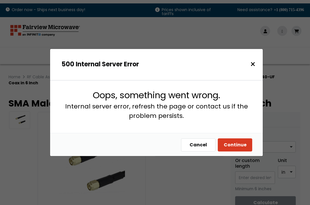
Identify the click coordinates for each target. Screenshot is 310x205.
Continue (235, 145)
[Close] (253, 64)
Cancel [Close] (198, 145)
